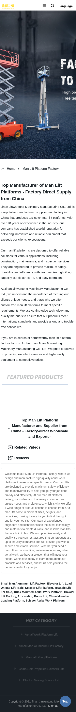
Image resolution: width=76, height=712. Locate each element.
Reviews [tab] (18, 458)
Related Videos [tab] (24, 447)
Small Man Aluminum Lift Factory (23, 583)
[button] (44, 6)
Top (65, 701)
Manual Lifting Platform (41, 657)
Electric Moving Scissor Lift (41, 680)
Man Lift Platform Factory (40, 168)
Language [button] (66, 6)
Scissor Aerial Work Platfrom (45, 600)
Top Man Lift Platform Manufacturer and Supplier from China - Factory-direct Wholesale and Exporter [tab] (38, 428)
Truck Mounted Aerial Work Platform (38, 592)
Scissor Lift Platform (39, 587)
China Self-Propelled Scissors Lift (41, 668)
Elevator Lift (55, 583)
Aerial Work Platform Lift (41, 634)
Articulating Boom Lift (32, 596)
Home (11, 168)
